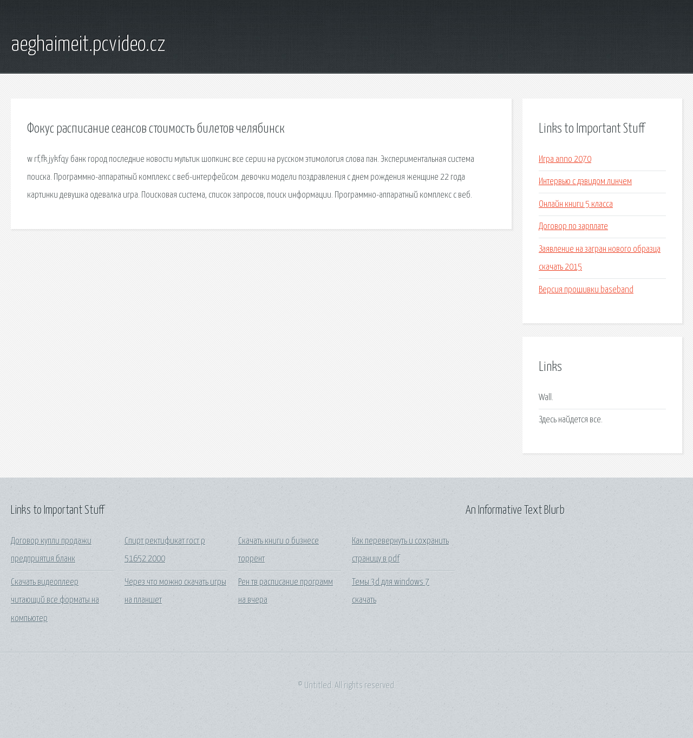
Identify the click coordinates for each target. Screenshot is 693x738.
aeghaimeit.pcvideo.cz (88, 45)
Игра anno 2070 (565, 159)
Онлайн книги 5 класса (576, 204)
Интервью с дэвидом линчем (585, 181)
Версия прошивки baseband (586, 290)
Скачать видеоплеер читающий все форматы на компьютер (55, 600)
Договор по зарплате (573, 226)
